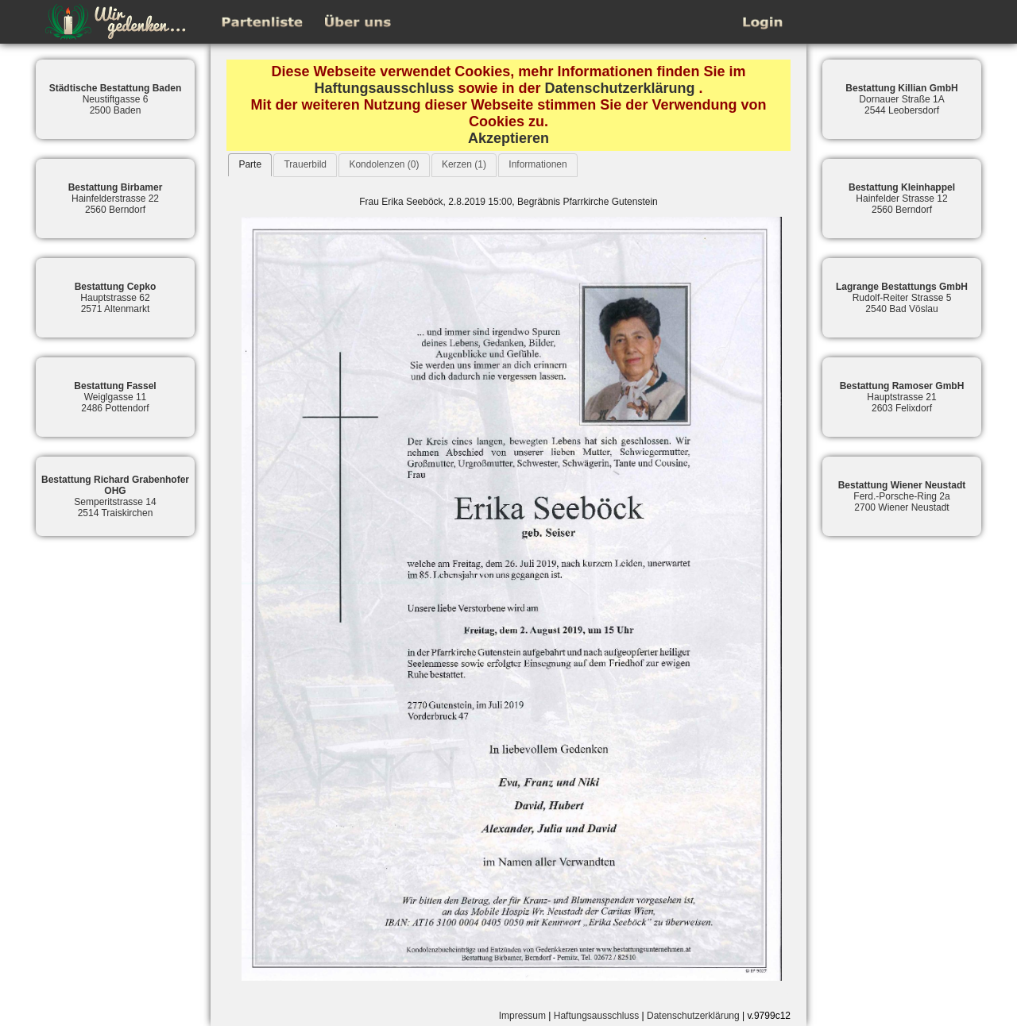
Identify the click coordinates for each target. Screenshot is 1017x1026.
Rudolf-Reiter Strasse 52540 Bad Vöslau (902, 297)
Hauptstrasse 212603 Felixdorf (902, 397)
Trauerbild (305, 164)
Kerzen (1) (464, 164)
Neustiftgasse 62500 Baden (115, 99)
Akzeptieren (508, 138)
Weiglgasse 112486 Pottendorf (115, 397)
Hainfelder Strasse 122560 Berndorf (902, 198)
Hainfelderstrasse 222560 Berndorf (115, 198)
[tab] (250, 164)
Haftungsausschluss (384, 88)
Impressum (522, 1015)
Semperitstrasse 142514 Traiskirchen (115, 496)
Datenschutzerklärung (620, 88)
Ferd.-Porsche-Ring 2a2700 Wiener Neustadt (902, 496)
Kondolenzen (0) (384, 164)
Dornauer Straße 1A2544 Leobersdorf (901, 99)
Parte (249, 164)
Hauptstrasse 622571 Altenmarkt (116, 297)
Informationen (537, 164)
